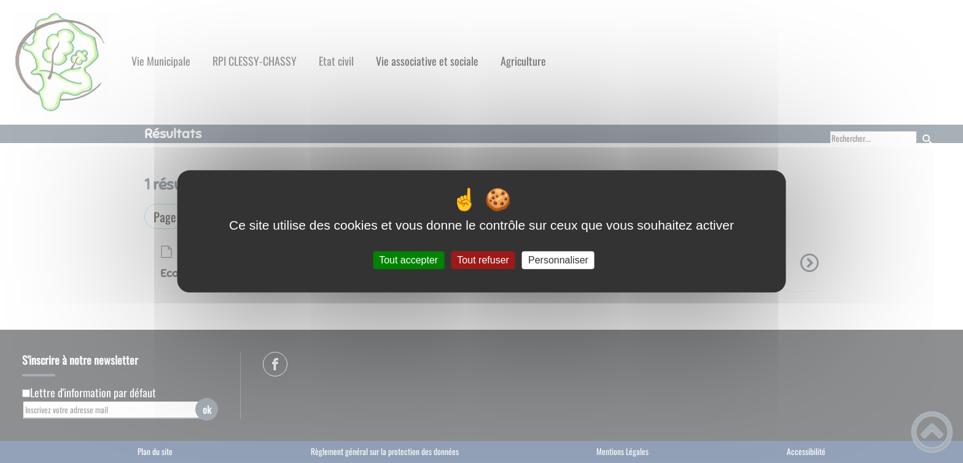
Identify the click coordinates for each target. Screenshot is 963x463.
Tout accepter (408, 260)
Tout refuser (483, 260)
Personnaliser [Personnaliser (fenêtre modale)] (558, 260)
